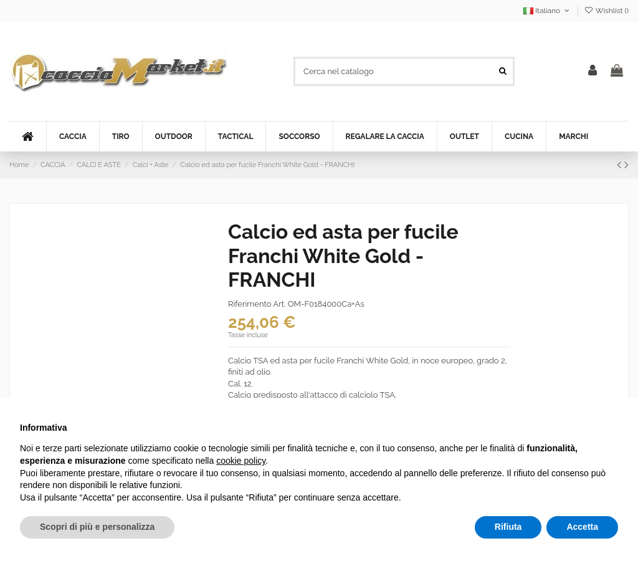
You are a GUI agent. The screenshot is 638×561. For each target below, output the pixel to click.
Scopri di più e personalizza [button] (97, 527)
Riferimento (249, 304)
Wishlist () (606, 10)
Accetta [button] (582, 527)
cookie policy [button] (240, 461)
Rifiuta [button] (508, 527)
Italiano (547, 10)
